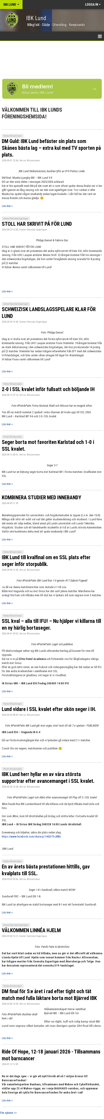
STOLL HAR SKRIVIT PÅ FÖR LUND (37, 224)
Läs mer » (7, 206)
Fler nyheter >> (8, 1112)
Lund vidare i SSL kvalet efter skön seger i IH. (49, 709)
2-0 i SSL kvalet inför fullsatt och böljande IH (48, 389)
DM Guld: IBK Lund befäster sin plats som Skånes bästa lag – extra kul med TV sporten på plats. (51, 148)
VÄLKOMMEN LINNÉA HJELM (31, 930)
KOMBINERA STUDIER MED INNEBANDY (41, 498)
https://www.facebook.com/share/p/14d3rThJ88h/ (31, 836)
